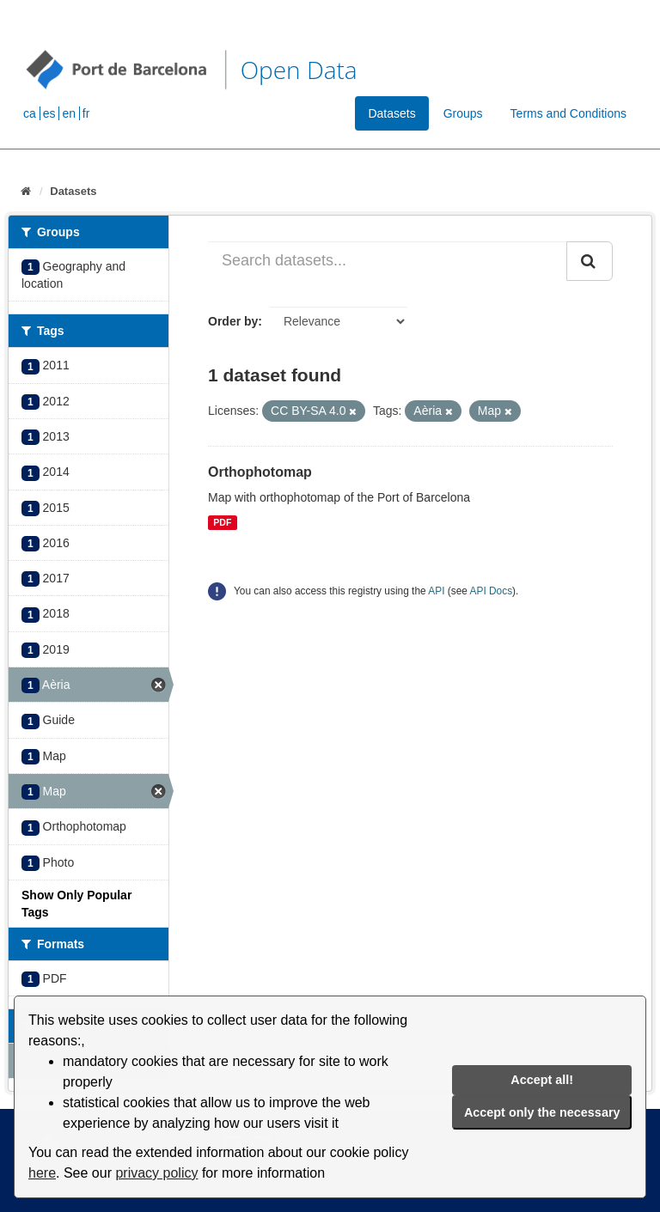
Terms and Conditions (568, 113)
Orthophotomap (260, 472)
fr (86, 113)
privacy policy (156, 1173)
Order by (233, 321)
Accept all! (541, 1080)
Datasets (391, 113)
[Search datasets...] (387, 261)
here (42, 1173)
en (69, 113)
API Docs (491, 591)
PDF (222, 522)
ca (29, 113)
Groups (463, 113)
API (436, 591)
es (49, 113)
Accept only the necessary (542, 1112)
